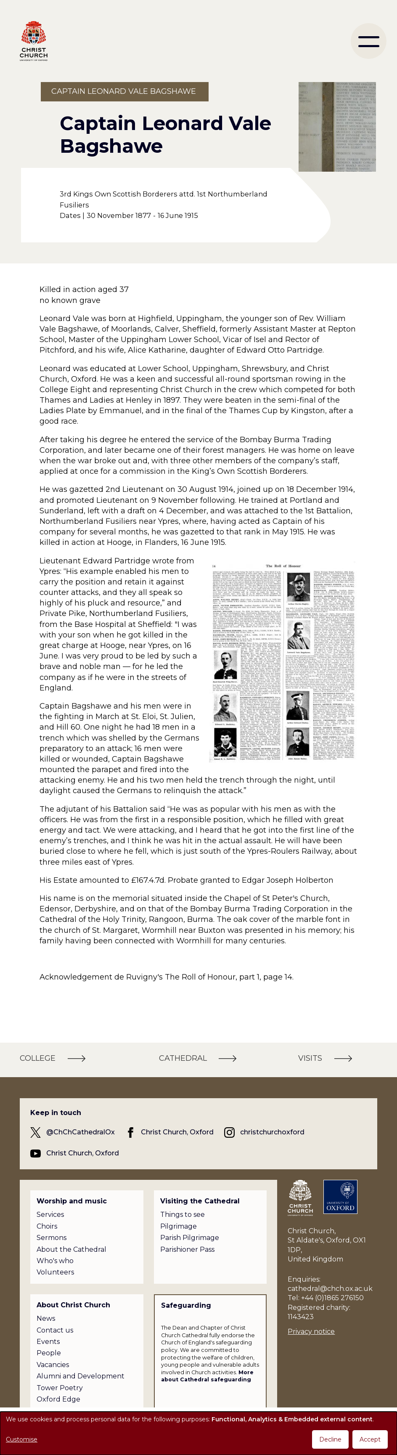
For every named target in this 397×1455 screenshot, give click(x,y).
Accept (370, 1439)
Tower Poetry (60, 1388)
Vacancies (53, 1365)
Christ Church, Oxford (177, 1132)
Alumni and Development (80, 1376)
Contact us (55, 1330)
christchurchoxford (272, 1132)
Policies (49, 1411)
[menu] (368, 41)
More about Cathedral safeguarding (207, 1376)
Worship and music (72, 1201)
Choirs (47, 1226)
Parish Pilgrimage (189, 1238)
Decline (330, 1439)
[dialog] (198, 1433)
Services (50, 1215)
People (49, 1353)
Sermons (51, 1238)
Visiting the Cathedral (200, 1201)
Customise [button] (21, 1439)
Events (48, 1342)
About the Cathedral (71, 1249)
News (46, 1318)
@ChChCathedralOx (80, 1132)
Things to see (182, 1215)
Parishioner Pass (187, 1249)
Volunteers (55, 1272)
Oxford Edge (58, 1399)
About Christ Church (73, 1305)
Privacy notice (311, 1332)
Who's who (55, 1261)
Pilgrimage (178, 1226)
